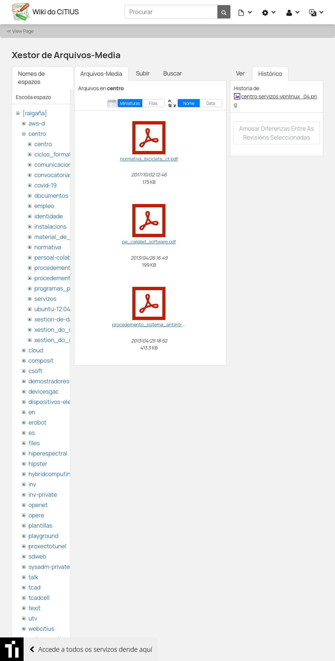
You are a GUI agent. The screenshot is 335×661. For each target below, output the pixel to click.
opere (36, 515)
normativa (47, 247)
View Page (23, 30)
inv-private (42, 494)
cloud (35, 350)
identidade (48, 216)
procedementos (55, 267)
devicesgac (43, 391)
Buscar (172, 73)
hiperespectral (47, 453)
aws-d (36, 123)
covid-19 (45, 185)
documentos (51, 195)
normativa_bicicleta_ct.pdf (149, 158)
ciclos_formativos (58, 154)
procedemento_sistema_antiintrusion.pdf (157, 324)
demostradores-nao (55, 381)
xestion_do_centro (60, 329)
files (33, 443)
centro (37, 133)
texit (34, 608)
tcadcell (38, 597)
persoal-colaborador (61, 257)
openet (38, 504)
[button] (245, 11)
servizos (45, 298)
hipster (37, 463)
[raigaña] (34, 113)
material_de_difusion (63, 236)
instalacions (50, 226)
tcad (34, 587)
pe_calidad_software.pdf (149, 241)
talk (33, 577)
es (31, 432)
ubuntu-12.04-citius (60, 309)
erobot (37, 422)
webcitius (41, 628)
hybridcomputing (51, 474)
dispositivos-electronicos (62, 401)
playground (43, 535)
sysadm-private (49, 566)
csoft (35, 370)
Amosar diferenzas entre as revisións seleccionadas (276, 132)
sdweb (37, 556)
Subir (143, 73)
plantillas (40, 525)
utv (32, 618)
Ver (240, 73)
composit (40, 360)
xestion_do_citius (58, 339)
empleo (44, 205)
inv (32, 484)
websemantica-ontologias (63, 638)
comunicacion (52, 164)
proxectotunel (47, 546)
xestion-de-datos (57, 319)
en (31, 412)
